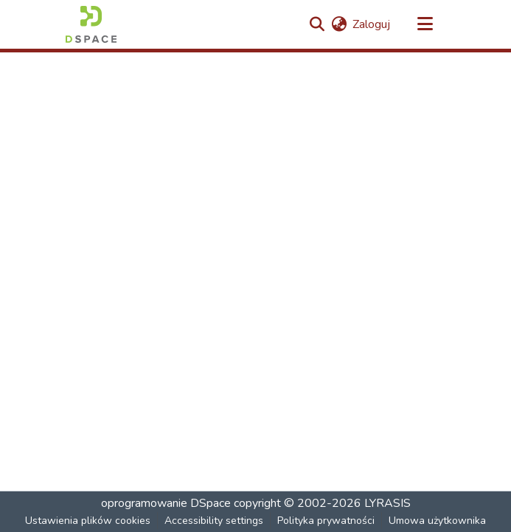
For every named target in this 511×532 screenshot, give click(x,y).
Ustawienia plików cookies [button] (87, 521)
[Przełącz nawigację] (425, 24)
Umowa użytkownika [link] (437, 521)
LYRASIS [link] (387, 503)
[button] (91, 24)
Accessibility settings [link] (213, 521)
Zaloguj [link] (371, 24)
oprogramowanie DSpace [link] (166, 503)
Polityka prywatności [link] (326, 521)
